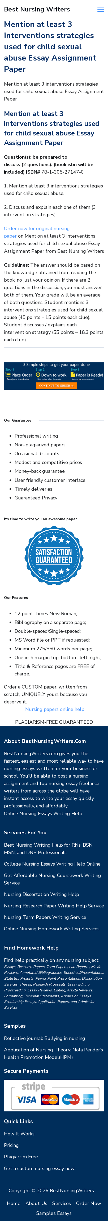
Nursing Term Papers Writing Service (45, 917)
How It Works (19, 1134)
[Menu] (100, 9)
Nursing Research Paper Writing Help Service (54, 906)
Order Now (88, 1203)
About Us (36, 1203)
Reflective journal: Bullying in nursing (44, 1038)
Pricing (11, 1145)
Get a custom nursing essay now (39, 1168)
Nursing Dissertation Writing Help (41, 894)
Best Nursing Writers (37, 9)
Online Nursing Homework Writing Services (52, 929)
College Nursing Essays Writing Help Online (52, 864)
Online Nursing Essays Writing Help (43, 813)
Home (13, 1203)
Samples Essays (54, 1213)
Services (61, 1203)
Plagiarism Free (21, 1157)
